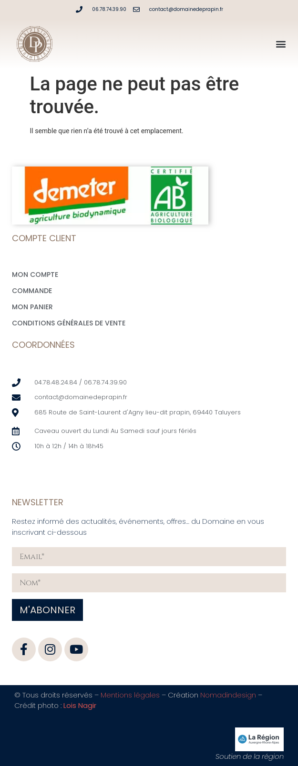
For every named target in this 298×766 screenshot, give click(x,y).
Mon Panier (32, 307)
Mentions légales (130, 695)
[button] (280, 44)
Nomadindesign (228, 695)
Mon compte (35, 274)
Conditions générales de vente (68, 323)
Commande (32, 290)
